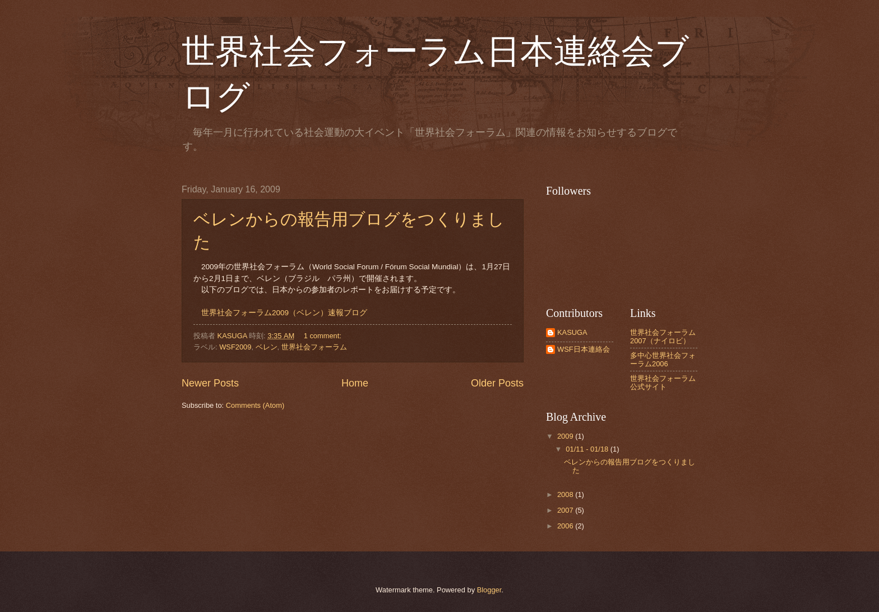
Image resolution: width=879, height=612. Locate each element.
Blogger (489, 590)
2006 (566, 526)
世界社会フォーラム (314, 347)
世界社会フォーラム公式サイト (663, 382)
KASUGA (572, 332)
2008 (566, 494)
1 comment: (324, 336)
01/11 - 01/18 (588, 449)
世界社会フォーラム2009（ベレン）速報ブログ (284, 313)
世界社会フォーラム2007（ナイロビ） (663, 336)
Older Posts (497, 383)
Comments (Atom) (255, 405)
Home (354, 383)
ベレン (266, 347)
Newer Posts (210, 383)
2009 (566, 436)
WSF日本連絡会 (583, 349)
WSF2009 (235, 347)
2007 (566, 510)
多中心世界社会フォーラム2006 (663, 359)
